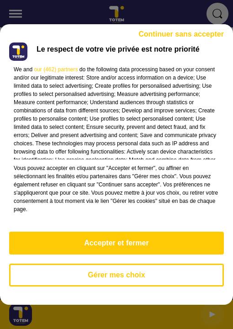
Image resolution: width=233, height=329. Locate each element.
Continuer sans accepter (181, 34)
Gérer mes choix (116, 275)
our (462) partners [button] (56, 69)
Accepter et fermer (116, 243)
